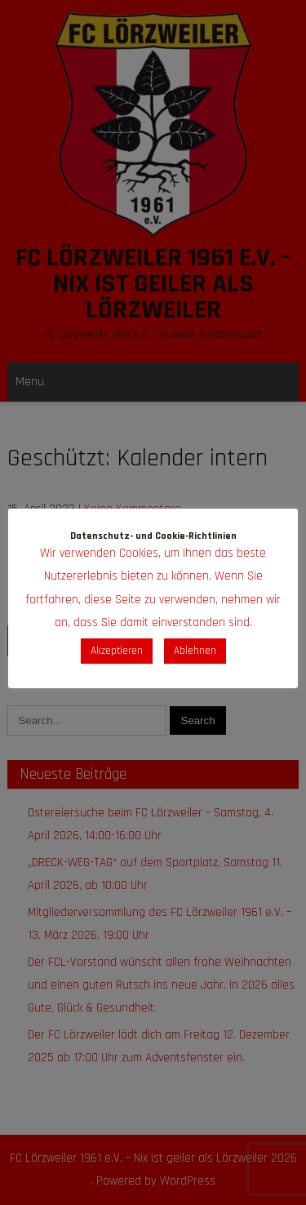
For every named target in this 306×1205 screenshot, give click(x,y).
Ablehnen (195, 650)
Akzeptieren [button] (117, 650)
